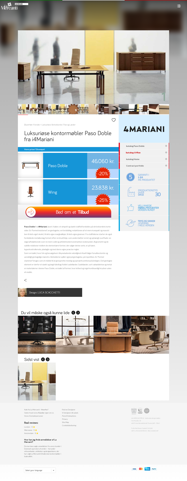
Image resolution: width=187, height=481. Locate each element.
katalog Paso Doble (146, 146)
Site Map (65, 422)
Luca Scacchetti (39, 292)
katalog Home (146, 159)
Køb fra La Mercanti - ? (36, 409)
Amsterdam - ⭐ (31, 433)
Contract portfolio (146, 165)
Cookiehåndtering (69, 425)
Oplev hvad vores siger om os (39, 413)
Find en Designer (68, 409)
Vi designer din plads (70, 413)
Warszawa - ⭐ (30, 430)
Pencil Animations (69, 416)
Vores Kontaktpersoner (33, 416)
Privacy (65, 419)
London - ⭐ (29, 427)
